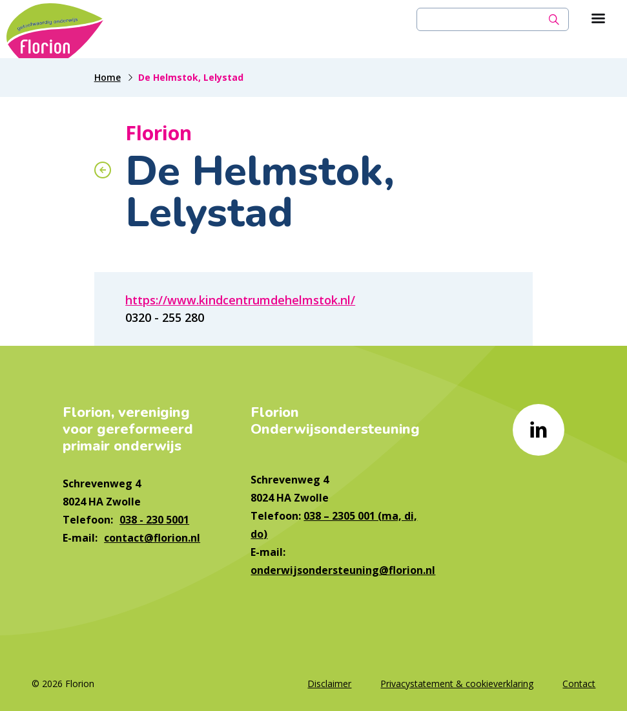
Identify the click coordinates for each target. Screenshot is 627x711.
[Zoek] (554, 19)
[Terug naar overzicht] (102, 170)
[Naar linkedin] (538, 430)
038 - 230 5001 (154, 520)
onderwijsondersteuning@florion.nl (343, 570)
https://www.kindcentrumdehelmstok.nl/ (240, 300)
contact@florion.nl (152, 538)
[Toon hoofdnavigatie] (598, 19)
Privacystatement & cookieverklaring (456, 683)
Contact (578, 683)
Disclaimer (329, 683)
